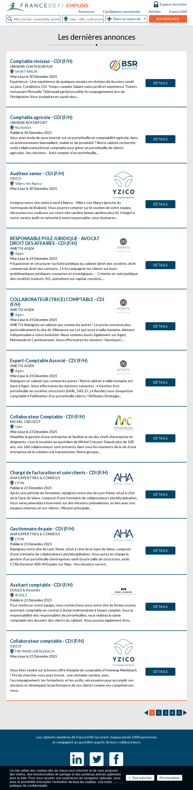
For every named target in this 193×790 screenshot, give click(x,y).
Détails (160, 83)
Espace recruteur (173, 4)
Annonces (86, 11)
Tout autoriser (140, 778)
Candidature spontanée (121, 11)
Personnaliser (170, 778)
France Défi (178, 11)
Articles (155, 11)
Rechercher (167, 19)
